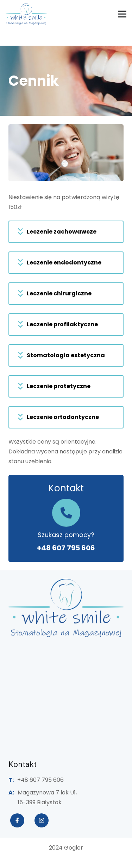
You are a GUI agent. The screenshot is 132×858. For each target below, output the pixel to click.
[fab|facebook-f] (17, 820)
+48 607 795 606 (66, 548)
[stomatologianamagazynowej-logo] (66, 608)
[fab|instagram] (41, 820)
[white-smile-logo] (26, 14)
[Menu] (122, 14)
